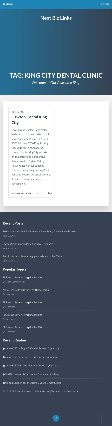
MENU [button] (8, 4)
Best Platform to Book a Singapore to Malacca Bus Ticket (33, 256)
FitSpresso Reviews (13, 277)
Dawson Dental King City (27, 193)
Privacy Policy (42, 391)
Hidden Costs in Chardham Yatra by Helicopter (28, 243)
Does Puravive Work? (34, 365)
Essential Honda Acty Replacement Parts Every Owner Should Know (39, 231)
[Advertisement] (56, 48)
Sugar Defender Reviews (34, 348)
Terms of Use (58, 391)
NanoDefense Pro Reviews (17, 289)
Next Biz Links (56, 18)
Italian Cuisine (29, 374)
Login (105, 4)
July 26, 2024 (18, 112)
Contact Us (72, 391)
